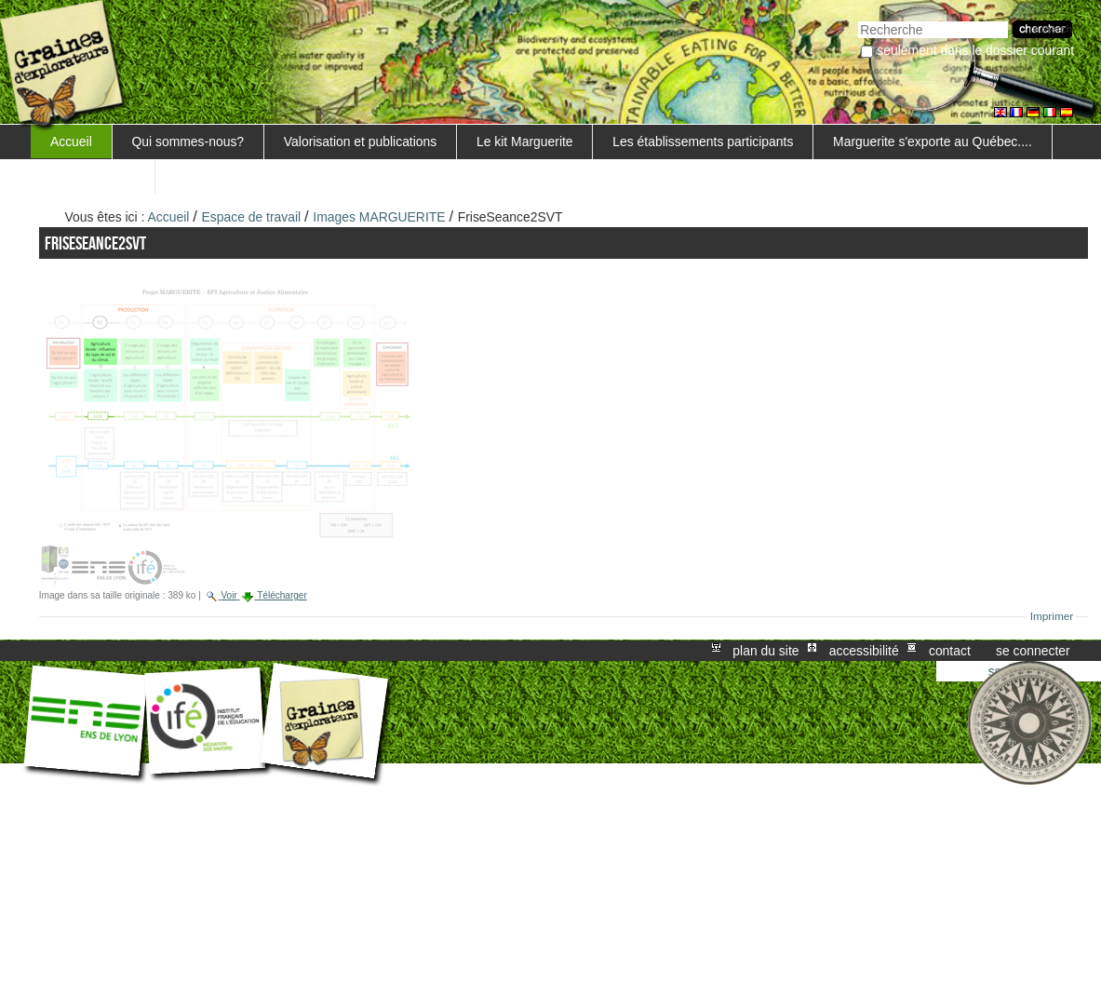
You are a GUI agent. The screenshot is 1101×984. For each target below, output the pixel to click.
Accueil (71, 141)
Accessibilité (864, 650)
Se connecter (1033, 650)
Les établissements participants (702, 141)
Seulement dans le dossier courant (975, 50)
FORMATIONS (93, 175)
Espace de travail (252, 216)
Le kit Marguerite (525, 141)
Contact (950, 650)
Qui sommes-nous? (188, 141)
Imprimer (1052, 616)
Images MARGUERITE (379, 216)
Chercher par (857, 19)
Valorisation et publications (360, 141)
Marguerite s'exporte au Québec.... (932, 141)
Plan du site (765, 650)
